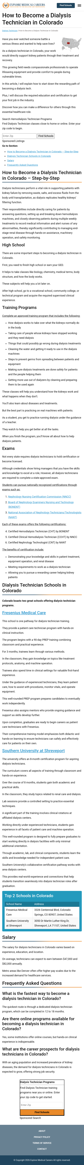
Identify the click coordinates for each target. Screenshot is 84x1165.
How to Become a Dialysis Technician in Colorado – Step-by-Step (42, 151)
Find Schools (66, 5)
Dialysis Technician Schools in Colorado (29, 156)
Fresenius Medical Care (24, 612)
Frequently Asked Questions (22, 164)
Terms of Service (42, 1143)
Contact (42, 1149)
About (42, 1131)
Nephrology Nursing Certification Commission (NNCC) (39, 496)
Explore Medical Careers (41, 1160)
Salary (10, 160)
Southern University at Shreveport (33, 750)
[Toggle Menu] (79, 5)
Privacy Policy (42, 1137)
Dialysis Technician (9, 31)
